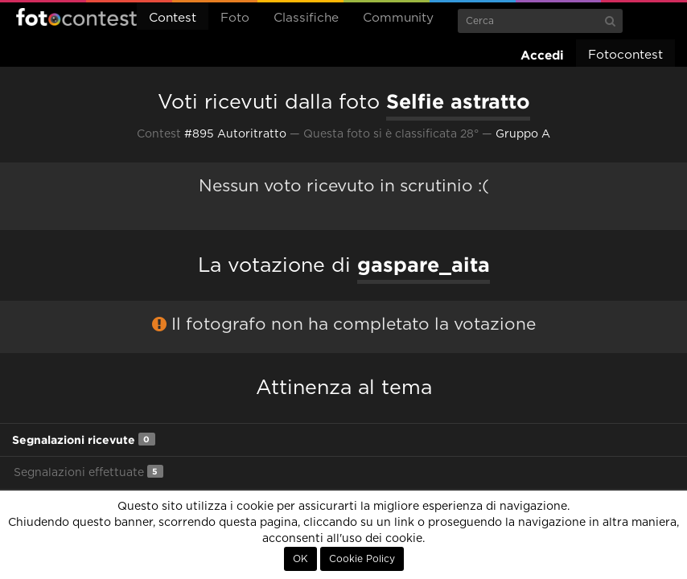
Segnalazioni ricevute (83, 439)
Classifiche (306, 18)
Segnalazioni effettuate (88, 471)
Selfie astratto (458, 101)
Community (398, 18)
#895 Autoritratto (235, 134)
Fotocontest (76, 17)
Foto (234, 18)
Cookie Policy (362, 559)
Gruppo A (523, 134)
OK (300, 559)
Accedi (542, 55)
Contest (172, 18)
